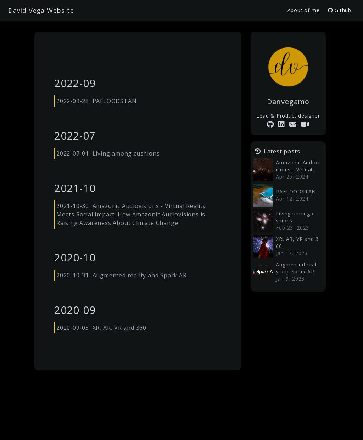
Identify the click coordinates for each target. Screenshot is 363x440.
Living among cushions (126, 153)
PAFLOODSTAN (115, 101)
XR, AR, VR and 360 (119, 328)
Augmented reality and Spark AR (140, 275)
